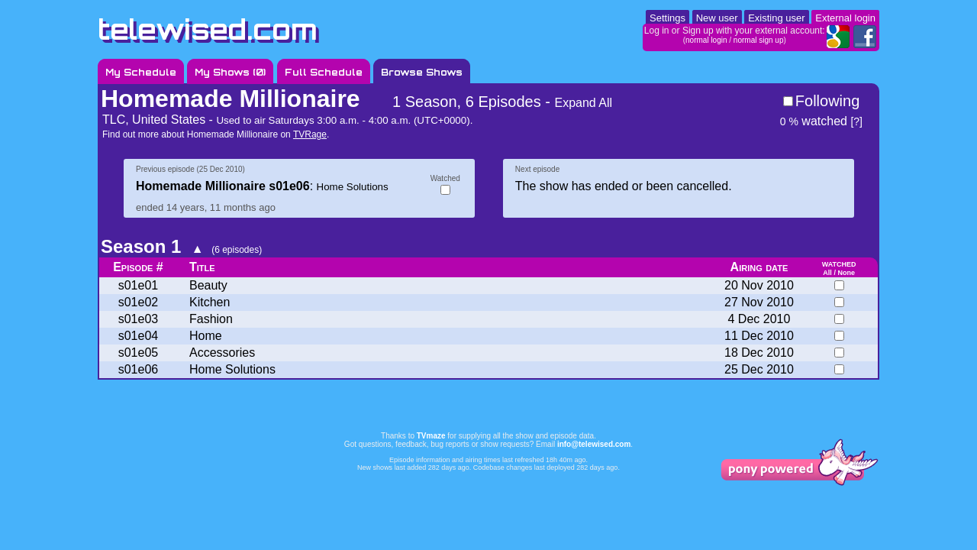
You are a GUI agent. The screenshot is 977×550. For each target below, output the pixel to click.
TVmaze (431, 436)
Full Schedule (324, 72)
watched (813, 121)
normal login (706, 40)
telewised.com (208, 29)
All (827, 273)
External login (845, 18)
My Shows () (230, 72)
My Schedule (140, 72)
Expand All (583, 102)
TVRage (310, 134)
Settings (667, 18)
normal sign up (759, 40)
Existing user (776, 18)
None (846, 273)
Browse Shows (422, 72)
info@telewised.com (593, 444)
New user (717, 18)
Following (827, 100)
